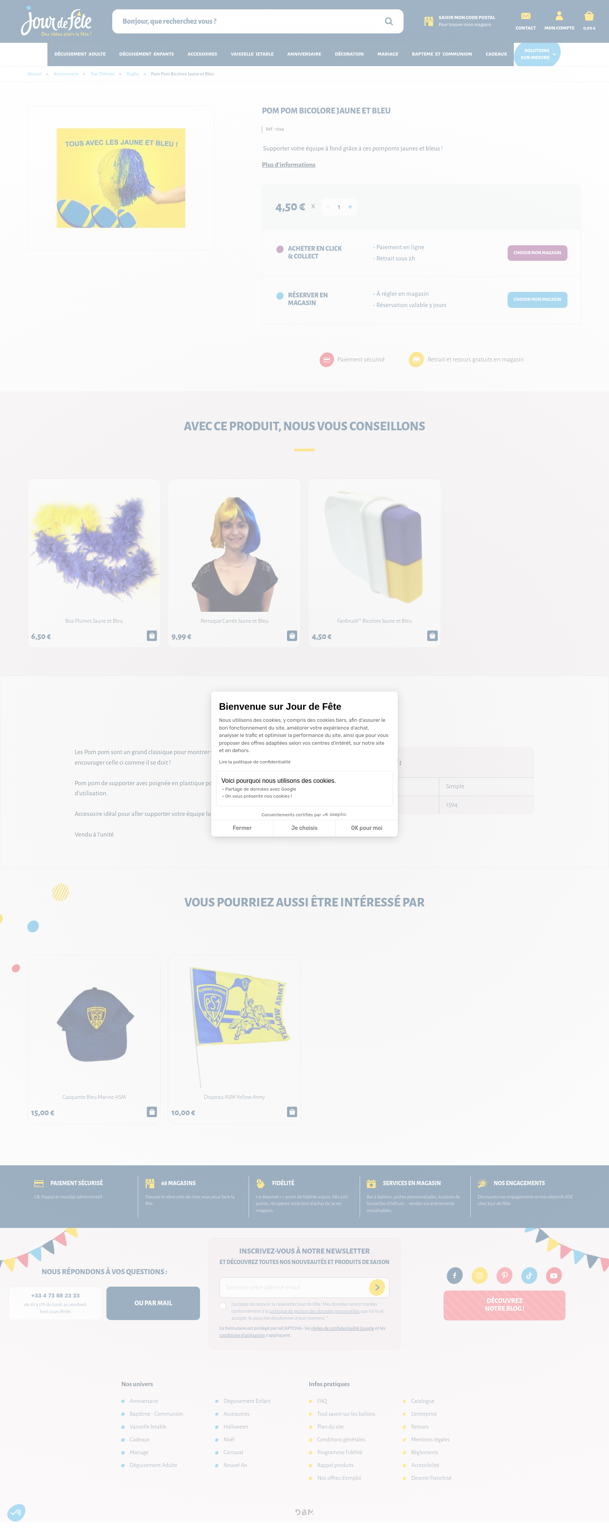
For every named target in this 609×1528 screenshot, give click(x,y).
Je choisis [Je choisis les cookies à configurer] (304, 828)
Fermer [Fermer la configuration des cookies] (242, 828)
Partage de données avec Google (260, 789)
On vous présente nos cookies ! (258, 796)
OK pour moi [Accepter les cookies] (367, 828)
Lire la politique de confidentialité (255, 762)
